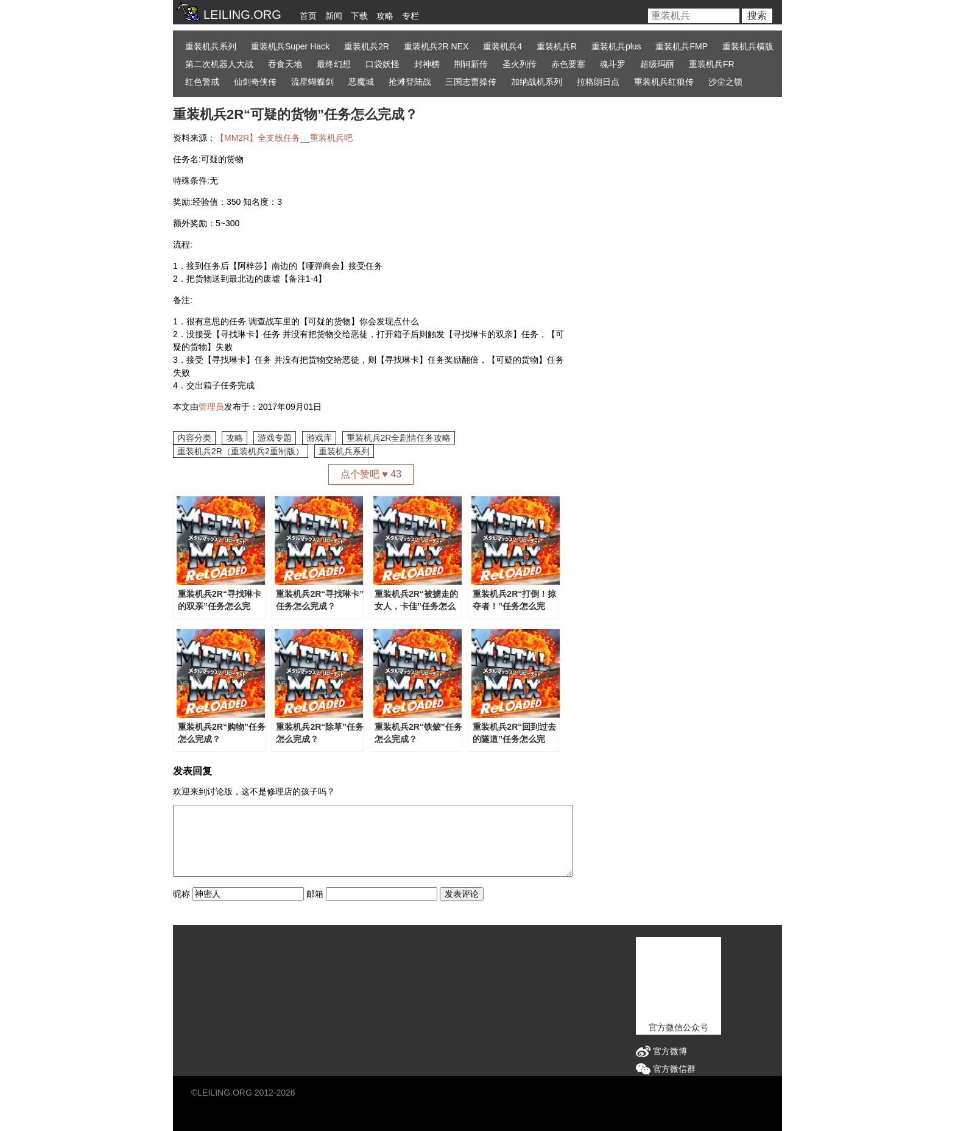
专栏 (410, 16)
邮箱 (314, 894)
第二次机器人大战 (219, 64)
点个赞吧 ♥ (370, 474)
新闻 (333, 16)
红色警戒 (202, 82)
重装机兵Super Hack (290, 46)
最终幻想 (334, 64)
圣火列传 (519, 64)
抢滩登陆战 (410, 82)
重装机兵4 (502, 46)
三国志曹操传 (470, 82)
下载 (359, 16)
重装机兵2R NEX (436, 46)
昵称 (181, 894)
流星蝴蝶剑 (312, 82)
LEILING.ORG (224, 1092)
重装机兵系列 (210, 46)
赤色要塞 (568, 64)
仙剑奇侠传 (255, 82)
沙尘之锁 (725, 82)
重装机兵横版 (748, 46)
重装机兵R (557, 46)
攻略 (384, 16)
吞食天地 (285, 64)
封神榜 (427, 64)
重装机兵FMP (681, 46)
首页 (308, 16)
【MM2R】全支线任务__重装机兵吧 (284, 138)
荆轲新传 (471, 64)
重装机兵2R (366, 46)
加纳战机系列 (536, 82)
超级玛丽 (657, 64)
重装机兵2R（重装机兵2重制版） (240, 451)
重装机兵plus (616, 46)
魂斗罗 (613, 64)
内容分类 (194, 438)
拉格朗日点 (598, 82)
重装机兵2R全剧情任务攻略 (399, 438)
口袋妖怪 (382, 64)
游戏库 (319, 438)
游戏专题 (275, 438)
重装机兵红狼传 (664, 82)
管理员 (211, 407)
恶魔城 (361, 82)
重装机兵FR (712, 64)
